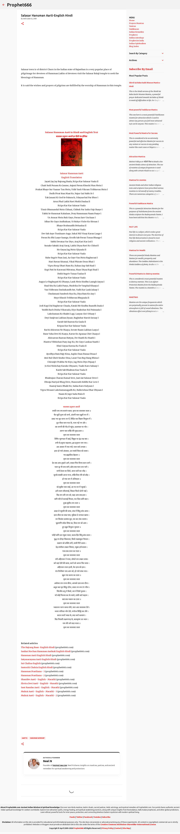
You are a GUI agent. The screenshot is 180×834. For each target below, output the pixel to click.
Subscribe (106, 817)
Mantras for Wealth (137, 250)
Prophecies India (136, 40)
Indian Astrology (136, 38)
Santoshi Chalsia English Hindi (37, 667)
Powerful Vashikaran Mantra (141, 203)
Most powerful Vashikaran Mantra (143, 110)
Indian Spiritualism (137, 43)
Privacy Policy (107, 828)
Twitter (79, 817)
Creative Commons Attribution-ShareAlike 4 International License (128, 824)
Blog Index (134, 46)
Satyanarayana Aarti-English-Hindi (38, 659)
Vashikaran (134, 29)
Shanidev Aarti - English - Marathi (38, 679)
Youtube (97, 817)
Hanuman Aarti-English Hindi (36, 655)
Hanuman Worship (37, 738)
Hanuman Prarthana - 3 (33, 671)
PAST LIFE (133, 227)
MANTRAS (133, 297)
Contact (118, 828)
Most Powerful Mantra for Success (143, 133)
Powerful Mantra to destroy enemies (144, 274)
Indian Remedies (136, 32)
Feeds (72, 817)
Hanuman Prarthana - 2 (33, 675)
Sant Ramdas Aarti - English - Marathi (40, 687)
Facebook (88, 817)
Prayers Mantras (136, 23)
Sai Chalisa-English (31, 663)
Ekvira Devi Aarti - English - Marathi (39, 683)
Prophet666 (19, 4)
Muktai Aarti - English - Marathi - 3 (39, 691)
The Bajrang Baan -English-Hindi (38, 647)
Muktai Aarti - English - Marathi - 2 (39, 695)
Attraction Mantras (137, 157)
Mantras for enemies (137, 180)
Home (131, 20)
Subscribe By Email (141, 69)
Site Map (126, 828)
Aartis (24, 738)
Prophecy (133, 35)
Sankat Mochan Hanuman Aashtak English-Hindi (46, 651)
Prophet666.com (60, 765)
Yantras (132, 26)
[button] (22, 23)
